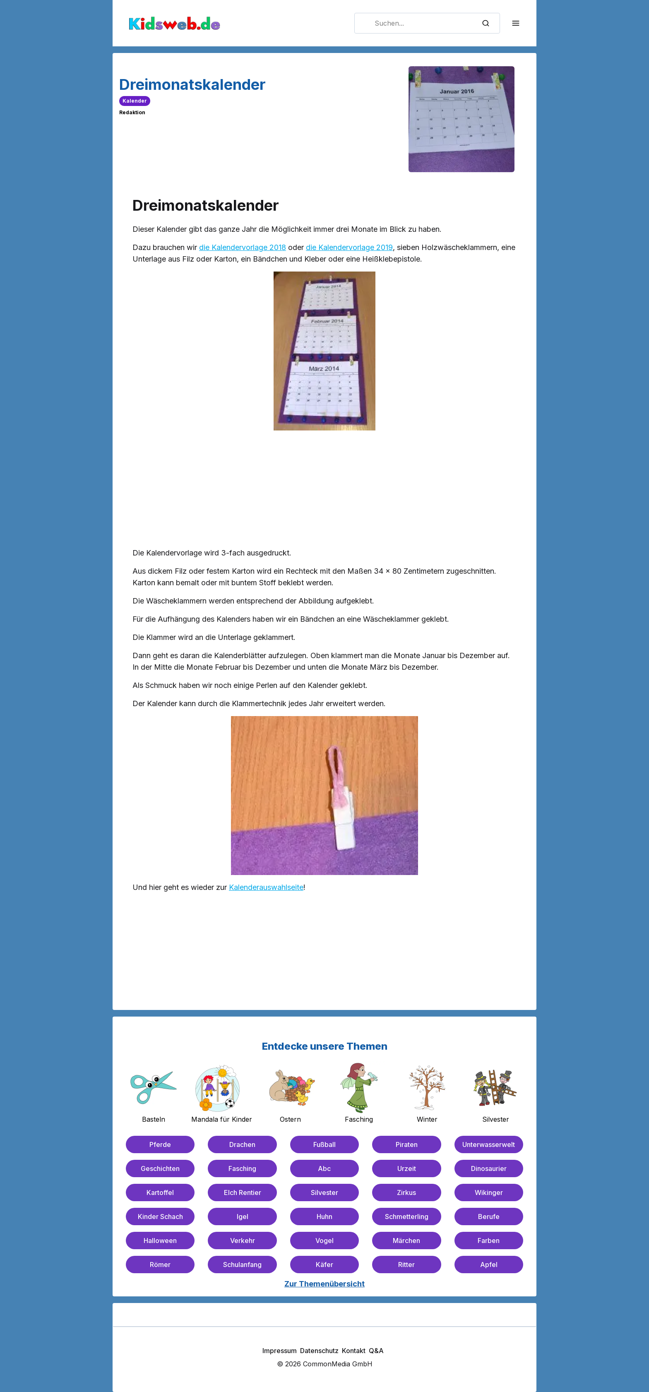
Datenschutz (319, 1350)
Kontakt (353, 1350)
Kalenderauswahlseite (266, 887)
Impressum (279, 1350)
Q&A (376, 1350)
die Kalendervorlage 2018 (242, 247)
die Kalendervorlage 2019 (349, 247)
